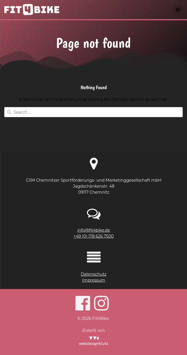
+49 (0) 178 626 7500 (93, 236)
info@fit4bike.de (93, 230)
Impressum (93, 280)
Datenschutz (93, 274)
